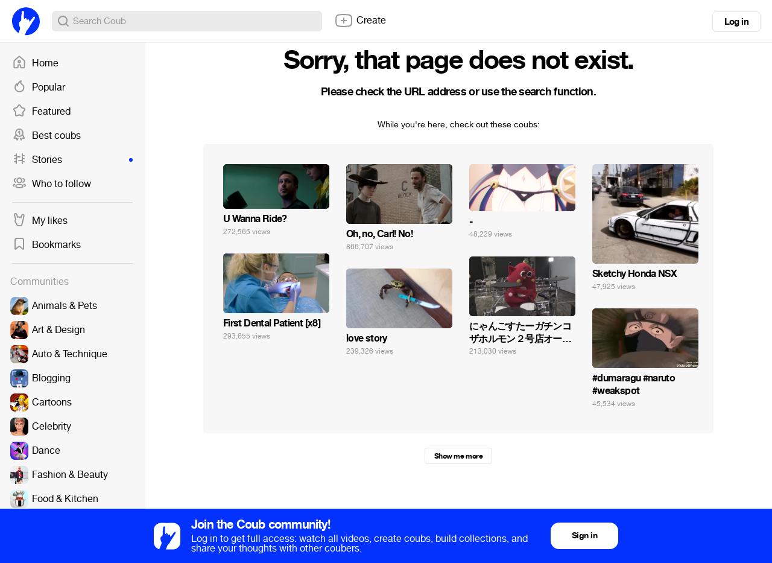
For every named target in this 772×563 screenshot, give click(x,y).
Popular (38, 87)
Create (360, 20)
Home (35, 63)
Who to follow (51, 184)
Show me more (458, 456)
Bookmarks (46, 245)
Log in (736, 22)
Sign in (584, 535)
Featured (41, 111)
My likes (40, 220)
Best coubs (46, 135)
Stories (72, 159)
